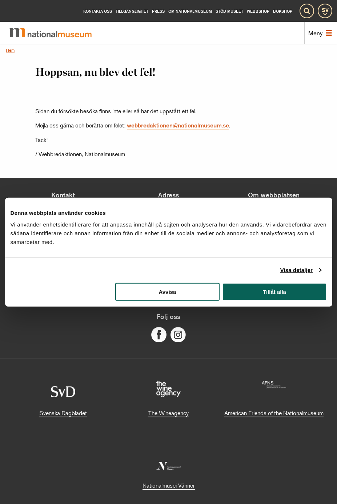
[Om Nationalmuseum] (190, 11)
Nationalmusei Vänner (169, 485)
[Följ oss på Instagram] (178, 335)
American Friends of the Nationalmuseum (274, 413)
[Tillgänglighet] (132, 11)
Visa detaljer (296, 270)
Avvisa (167, 291)
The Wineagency (168, 413)
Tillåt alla (274, 291)
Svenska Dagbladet (63, 413)
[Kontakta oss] (97, 11)
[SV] (325, 11)
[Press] (158, 11)
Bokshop (282, 11)
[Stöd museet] (229, 11)
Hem (10, 50)
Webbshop (258, 11)
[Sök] (307, 11)
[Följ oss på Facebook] (159, 335)
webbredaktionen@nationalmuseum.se (178, 125)
